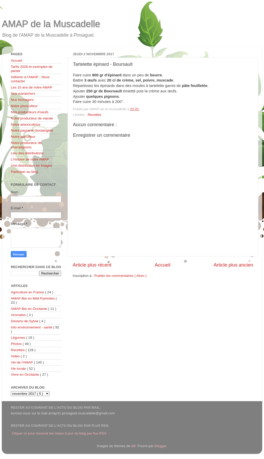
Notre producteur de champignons (26, 145)
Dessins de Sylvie (25, 321)
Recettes (94, 115)
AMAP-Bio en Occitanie (29, 309)
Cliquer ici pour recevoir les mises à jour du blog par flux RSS (59, 433)
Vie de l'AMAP (22, 362)
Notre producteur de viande (32, 118)
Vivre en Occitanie (25, 374)
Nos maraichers (23, 93)
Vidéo (16, 356)
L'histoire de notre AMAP (30, 159)
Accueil (162, 265)
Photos (17, 344)
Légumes (18, 338)
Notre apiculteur (23, 137)
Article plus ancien (233, 265)
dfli (133, 446)
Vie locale (19, 369)
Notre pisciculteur (24, 106)
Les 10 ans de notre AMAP (31, 87)
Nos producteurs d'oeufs (29, 112)
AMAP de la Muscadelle (51, 24)
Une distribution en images (31, 165)
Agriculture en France (28, 292)
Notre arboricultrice (25, 124)
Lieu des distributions (27, 153)
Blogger (160, 446)
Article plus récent (92, 265)
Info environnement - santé (32, 327)
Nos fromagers (22, 100)
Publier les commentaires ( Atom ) (120, 276)
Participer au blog (24, 172)
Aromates (19, 315)
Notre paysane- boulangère (32, 130)
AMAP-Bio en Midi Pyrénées (33, 298)
